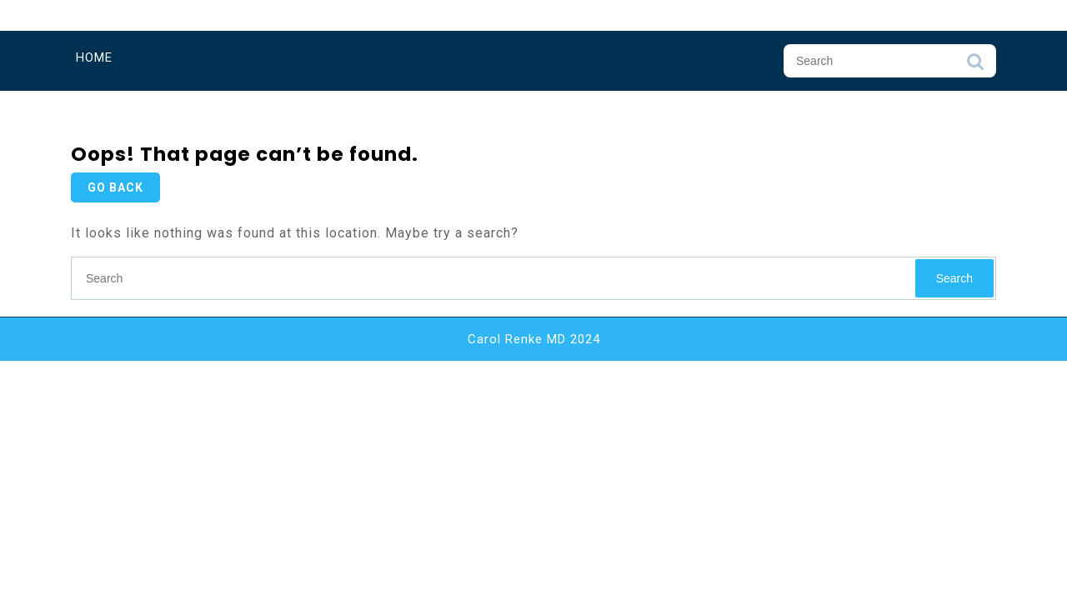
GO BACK (115, 187)
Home (94, 57)
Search (975, 65)
